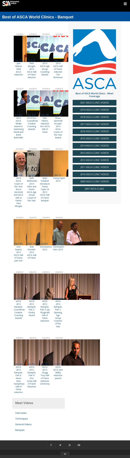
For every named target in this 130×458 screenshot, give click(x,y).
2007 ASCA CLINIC (94, 188)
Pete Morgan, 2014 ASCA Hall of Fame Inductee (31, 70)
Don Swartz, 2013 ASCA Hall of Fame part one (18, 253)
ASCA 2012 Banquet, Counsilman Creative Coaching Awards (19, 309)
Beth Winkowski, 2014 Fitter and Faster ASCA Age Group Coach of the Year (32, 189)
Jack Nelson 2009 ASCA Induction (18, 69)
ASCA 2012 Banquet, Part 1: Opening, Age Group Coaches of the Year (58, 314)
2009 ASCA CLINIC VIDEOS (94, 181)
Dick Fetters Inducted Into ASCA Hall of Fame (45, 125)
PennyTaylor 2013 (59, 179)
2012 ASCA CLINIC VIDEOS (94, 160)
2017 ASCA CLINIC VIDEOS (94, 124)
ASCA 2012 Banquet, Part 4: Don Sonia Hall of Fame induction (31, 377)
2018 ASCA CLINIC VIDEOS (94, 117)
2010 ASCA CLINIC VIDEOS (94, 174)
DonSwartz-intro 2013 (58, 248)
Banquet (20, 430)
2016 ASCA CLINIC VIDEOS (94, 131)
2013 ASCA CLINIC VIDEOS (94, 153)
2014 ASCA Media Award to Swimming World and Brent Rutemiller (18, 128)
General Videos (23, 424)
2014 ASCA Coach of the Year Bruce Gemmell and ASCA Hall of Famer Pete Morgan (18, 192)
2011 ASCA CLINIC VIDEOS (94, 167)
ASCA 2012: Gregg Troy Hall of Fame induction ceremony (45, 375)
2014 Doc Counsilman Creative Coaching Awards (32, 124)
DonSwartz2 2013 (46, 248)
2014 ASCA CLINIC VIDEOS (94, 145)
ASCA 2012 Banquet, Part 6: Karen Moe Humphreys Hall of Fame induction (19, 380)
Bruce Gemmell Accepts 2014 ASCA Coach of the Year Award (58, 128)
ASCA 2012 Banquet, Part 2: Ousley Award (31, 308)
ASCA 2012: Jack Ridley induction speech (58, 373)
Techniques (21, 418)
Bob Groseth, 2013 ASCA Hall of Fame (31, 252)
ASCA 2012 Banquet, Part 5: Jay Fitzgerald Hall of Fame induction (45, 311)
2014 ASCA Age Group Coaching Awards (44, 69)
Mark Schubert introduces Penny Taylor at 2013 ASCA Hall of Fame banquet (45, 189)
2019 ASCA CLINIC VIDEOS (94, 109)
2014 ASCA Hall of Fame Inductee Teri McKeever (58, 70)
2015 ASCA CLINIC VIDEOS (94, 138)
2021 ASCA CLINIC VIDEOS (94, 102)
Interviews (21, 413)
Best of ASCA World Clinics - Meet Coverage (95, 95)
